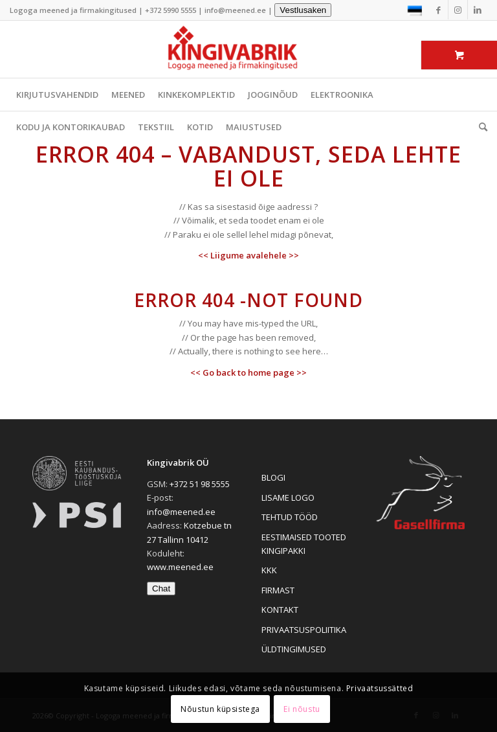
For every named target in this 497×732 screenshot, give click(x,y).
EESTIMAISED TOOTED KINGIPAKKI (303, 543)
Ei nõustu (301, 709)
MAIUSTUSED (254, 127)
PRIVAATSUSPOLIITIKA (303, 629)
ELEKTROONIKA (342, 94)
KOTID (200, 127)
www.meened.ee (180, 567)
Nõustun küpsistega (220, 709)
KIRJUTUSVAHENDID (57, 94)
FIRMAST (277, 590)
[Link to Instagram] (457, 9)
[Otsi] (479, 127)
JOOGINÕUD (273, 94)
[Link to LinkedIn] (477, 9)
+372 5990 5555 (170, 10)
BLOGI (273, 477)
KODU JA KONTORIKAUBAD (70, 127)
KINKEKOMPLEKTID (196, 94)
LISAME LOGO (288, 497)
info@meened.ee (235, 10)
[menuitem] (479, 127)
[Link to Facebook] (438, 9)
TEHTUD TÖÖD (289, 517)
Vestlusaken (303, 10)
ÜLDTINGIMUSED (293, 649)
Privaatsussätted (380, 688)
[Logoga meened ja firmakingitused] (248, 49)
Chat (161, 588)
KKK (269, 570)
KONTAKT (279, 609)
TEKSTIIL (156, 127)
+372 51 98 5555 (200, 484)
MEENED (128, 94)
